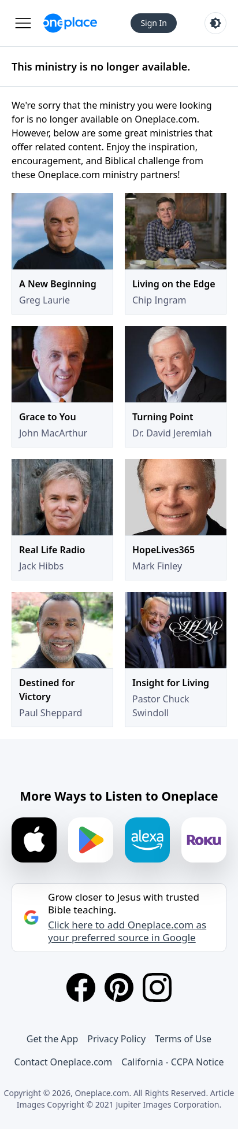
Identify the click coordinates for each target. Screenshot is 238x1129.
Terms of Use (183, 1038)
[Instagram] (157, 987)
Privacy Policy (116, 1038)
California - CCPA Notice (172, 1062)
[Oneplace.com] (70, 23)
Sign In (153, 22)
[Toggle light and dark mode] (215, 23)
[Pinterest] (119, 987)
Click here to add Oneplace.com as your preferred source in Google (127, 931)
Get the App (52, 1038)
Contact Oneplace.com (63, 1062)
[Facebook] (80, 987)
